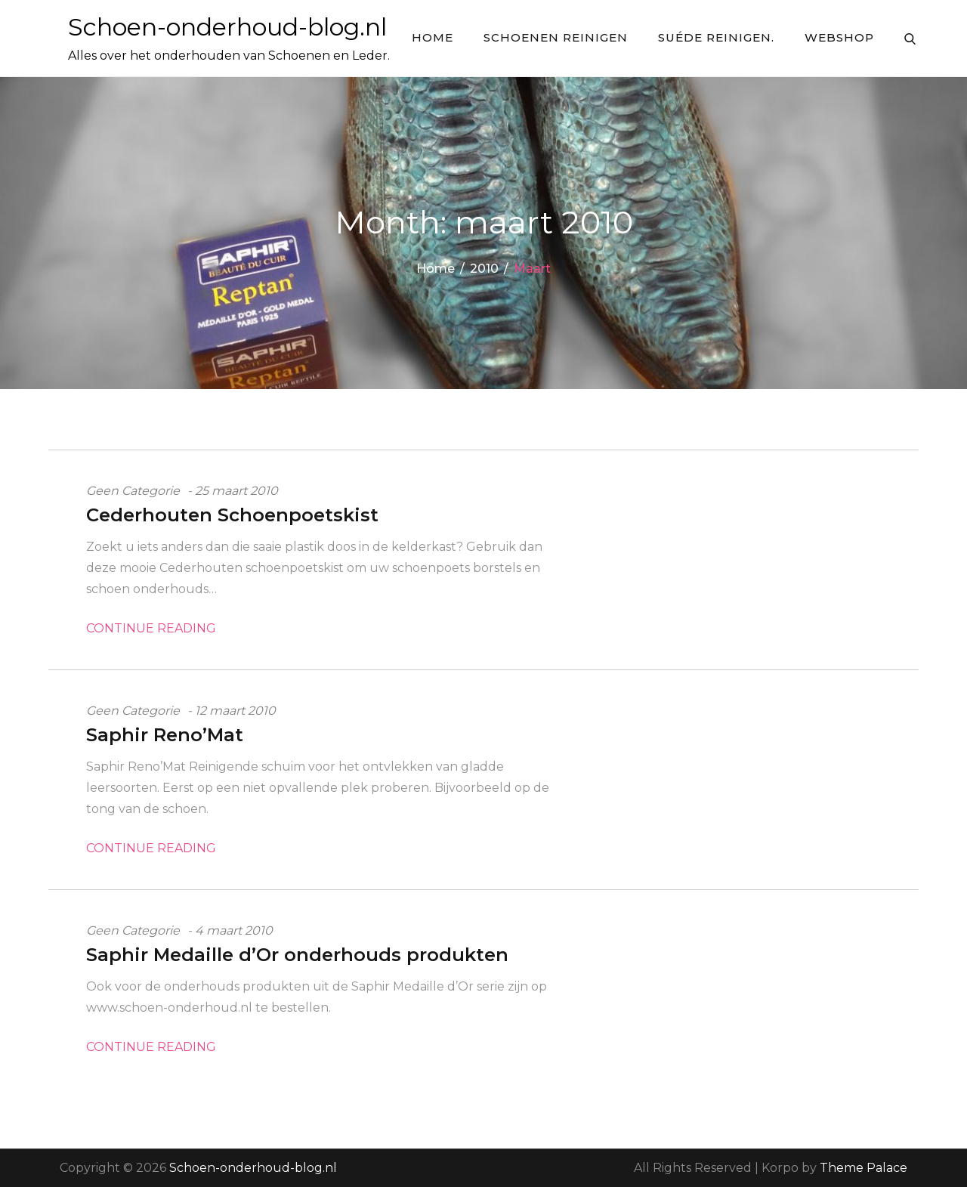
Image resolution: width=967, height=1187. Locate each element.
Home (432, 37)
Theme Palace (863, 1168)
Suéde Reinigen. (716, 37)
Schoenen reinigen (556, 37)
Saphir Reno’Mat (164, 735)
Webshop (839, 37)
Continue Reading (151, 628)
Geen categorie (133, 491)
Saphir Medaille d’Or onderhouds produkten (297, 955)
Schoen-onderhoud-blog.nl (227, 27)
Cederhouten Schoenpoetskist (232, 515)
